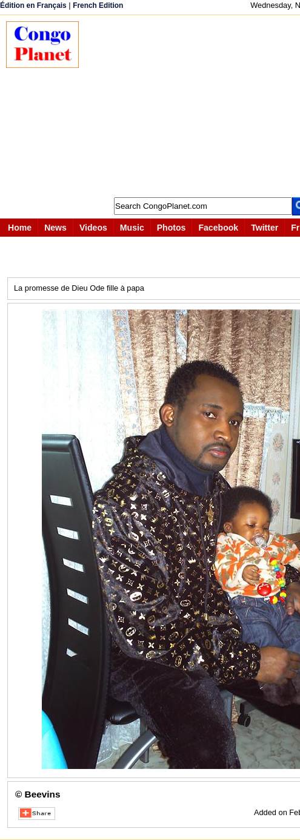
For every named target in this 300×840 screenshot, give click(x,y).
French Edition (98, 5)
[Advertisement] (195, 106)
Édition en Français (33, 5)
